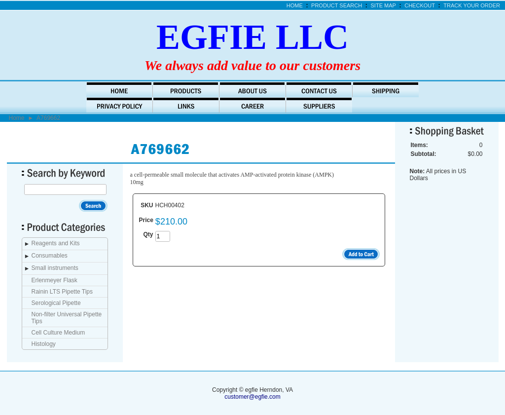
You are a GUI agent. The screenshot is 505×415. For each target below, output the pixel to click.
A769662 (48, 117)
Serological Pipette (56, 303)
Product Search (336, 5)
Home (295, 5)
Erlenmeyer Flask (54, 280)
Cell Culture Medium (58, 332)
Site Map (383, 5)
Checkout (419, 5)
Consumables (50, 255)
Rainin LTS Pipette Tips (62, 291)
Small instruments (55, 267)
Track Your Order (471, 5)
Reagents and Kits (56, 243)
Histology (44, 343)
